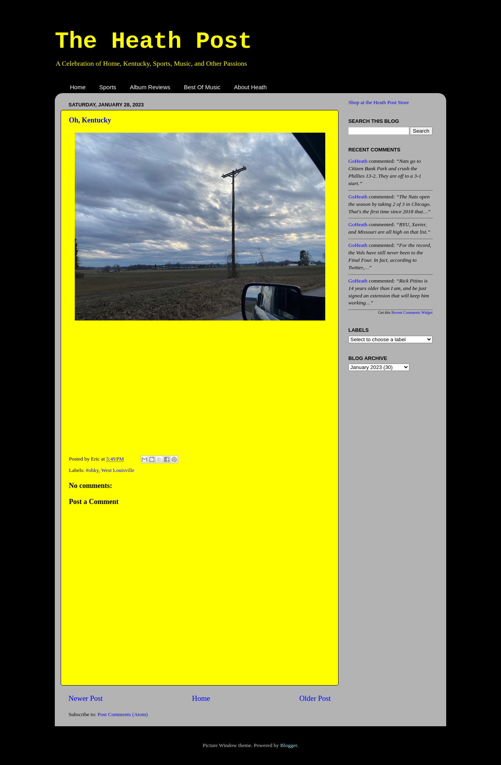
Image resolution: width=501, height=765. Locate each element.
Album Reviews (150, 87)
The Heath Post (153, 41)
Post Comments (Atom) (122, 714)
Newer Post (85, 698)
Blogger (288, 745)
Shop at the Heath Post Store (378, 102)
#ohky (92, 470)
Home (78, 87)
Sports (107, 87)
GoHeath (358, 161)
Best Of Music (202, 87)
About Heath (250, 87)
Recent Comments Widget (412, 312)
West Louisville (118, 470)
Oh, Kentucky (90, 120)
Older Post (315, 698)
